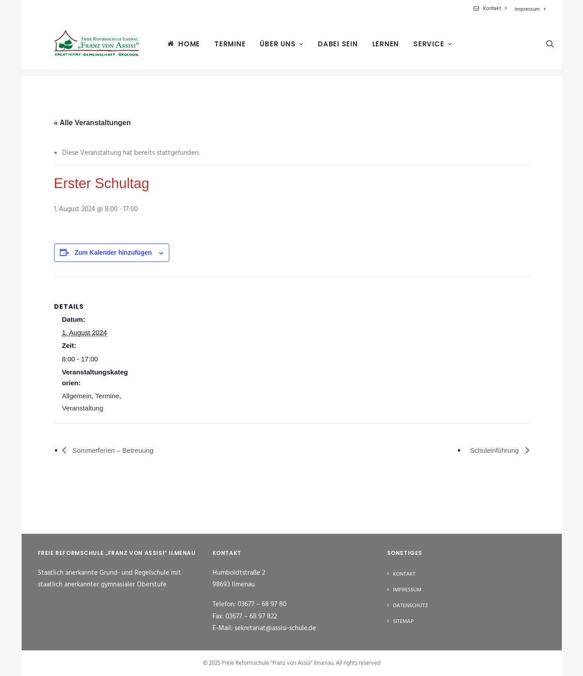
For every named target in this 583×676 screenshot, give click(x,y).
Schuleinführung (495, 450)
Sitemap (403, 621)
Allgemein (77, 396)
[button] (542, 47)
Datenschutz (410, 605)
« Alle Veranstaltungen (92, 122)
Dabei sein (328, 47)
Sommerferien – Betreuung (112, 450)
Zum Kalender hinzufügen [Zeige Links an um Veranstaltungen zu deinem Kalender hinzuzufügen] (113, 252)
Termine (219, 47)
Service (422, 47)
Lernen (375, 47)
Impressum (530, 9)
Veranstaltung (83, 408)
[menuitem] (492, 8)
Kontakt (494, 8)
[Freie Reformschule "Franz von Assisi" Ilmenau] (91, 47)
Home (179, 47)
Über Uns (272, 47)
